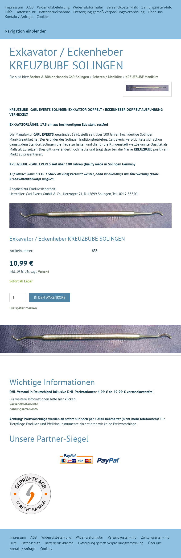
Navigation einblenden (25, 31)
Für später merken (23, 308)
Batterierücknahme (54, 11)
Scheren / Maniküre (107, 77)
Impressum (14, 7)
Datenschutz (26, 11)
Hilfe (8, 11)
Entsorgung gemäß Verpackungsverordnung (108, 11)
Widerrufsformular (88, 7)
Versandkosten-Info (122, 7)
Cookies (43, 16)
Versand (43, 271)
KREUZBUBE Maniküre (142, 77)
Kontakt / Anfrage (19, 16)
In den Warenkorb (50, 297)
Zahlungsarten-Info (156, 7)
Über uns (155, 11)
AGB (30, 7)
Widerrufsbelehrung (53, 7)
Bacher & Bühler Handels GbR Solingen (59, 77)
